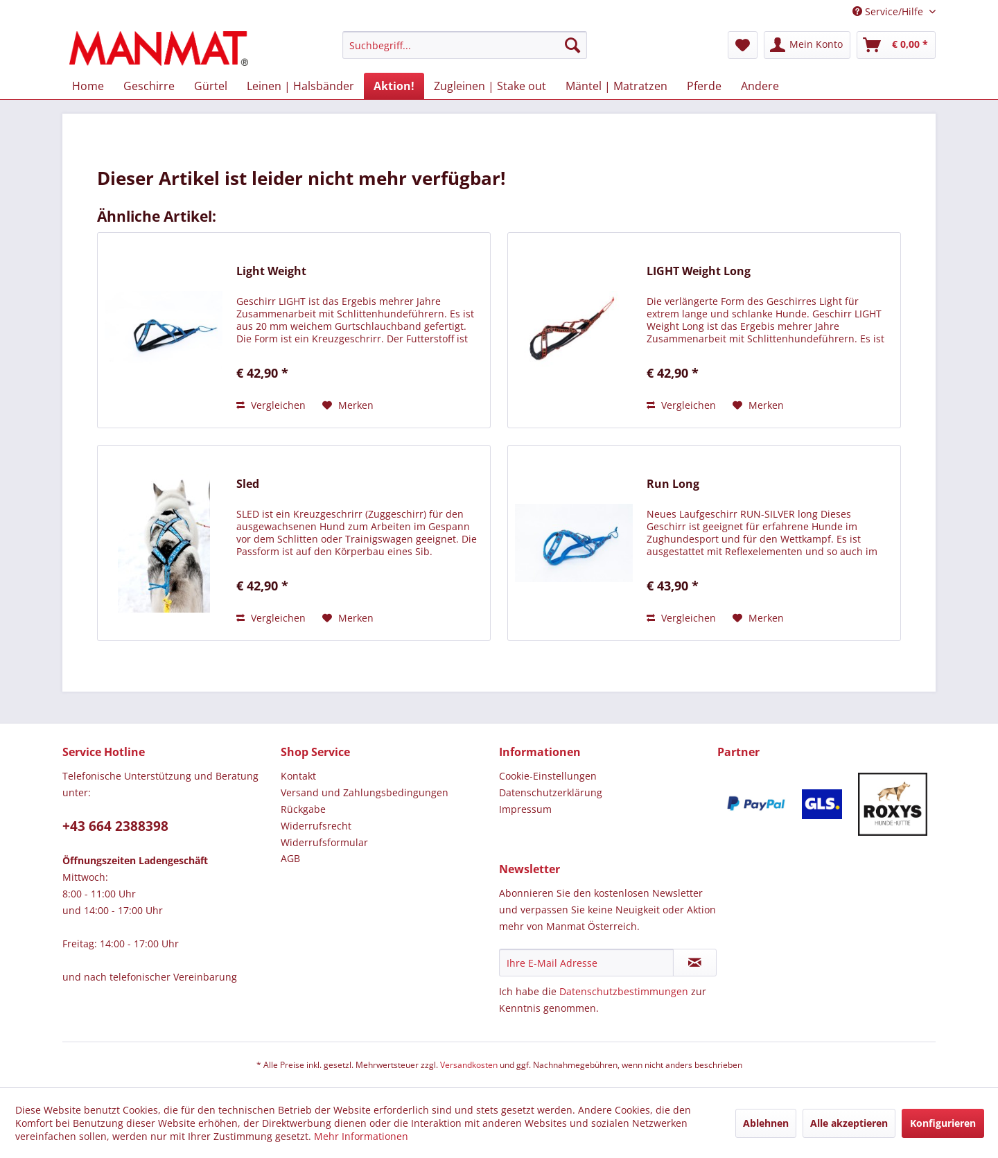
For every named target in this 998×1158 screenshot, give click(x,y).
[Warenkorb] (896, 45)
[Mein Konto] (807, 45)
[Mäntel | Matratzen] (616, 86)
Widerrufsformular (324, 842)
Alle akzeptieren (849, 1123)
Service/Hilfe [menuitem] (889, 11)
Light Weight (271, 271)
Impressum (525, 809)
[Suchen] (572, 45)
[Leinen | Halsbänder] (300, 86)
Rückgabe (303, 809)
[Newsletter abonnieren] (695, 962)
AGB (290, 858)
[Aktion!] (394, 86)
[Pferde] (704, 86)
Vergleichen (271, 405)
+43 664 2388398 (115, 826)
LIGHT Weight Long (699, 271)
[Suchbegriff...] (464, 45)
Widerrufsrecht (316, 825)
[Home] (88, 86)
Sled (247, 484)
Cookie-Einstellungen (548, 775)
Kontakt (298, 775)
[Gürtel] (210, 86)
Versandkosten (469, 1065)
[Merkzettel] (743, 45)
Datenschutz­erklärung (550, 792)
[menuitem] (464, 51)
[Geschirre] (149, 86)
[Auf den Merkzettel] (348, 405)
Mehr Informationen (361, 1136)
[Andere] (760, 86)
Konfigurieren (943, 1123)
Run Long (673, 484)
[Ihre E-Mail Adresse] (586, 962)
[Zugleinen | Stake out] (490, 86)
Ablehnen (766, 1123)
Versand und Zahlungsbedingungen (364, 792)
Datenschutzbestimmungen (623, 991)
